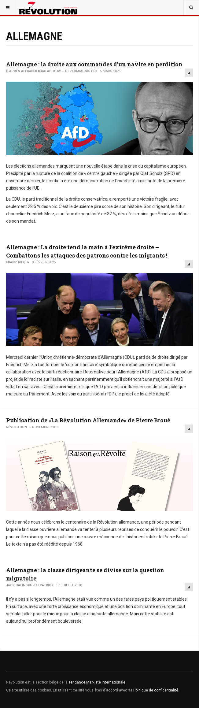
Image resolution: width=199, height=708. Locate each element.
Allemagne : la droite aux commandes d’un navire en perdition (94, 64)
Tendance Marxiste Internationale (96, 682)
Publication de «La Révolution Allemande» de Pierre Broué (88, 420)
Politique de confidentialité (155, 690)
